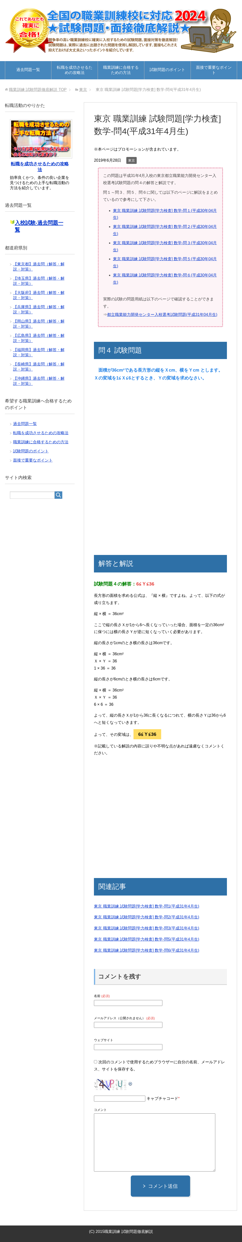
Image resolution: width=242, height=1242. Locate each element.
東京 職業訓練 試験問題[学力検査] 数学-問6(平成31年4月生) (146, 950)
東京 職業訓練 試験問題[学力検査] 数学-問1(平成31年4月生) (146, 906)
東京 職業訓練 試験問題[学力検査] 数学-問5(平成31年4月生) (146, 939)
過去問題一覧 (28, 70)
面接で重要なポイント (214, 70)
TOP (38, 89)
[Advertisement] (138, 428)
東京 (131, 160)
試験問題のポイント (167, 70)
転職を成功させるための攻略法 (74, 70)
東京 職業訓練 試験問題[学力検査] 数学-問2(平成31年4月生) (146, 917)
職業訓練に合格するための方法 (121, 70)
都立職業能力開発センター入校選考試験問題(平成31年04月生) (162, 314)
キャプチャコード (162, 1098)
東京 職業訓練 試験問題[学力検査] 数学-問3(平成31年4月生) (146, 928)
